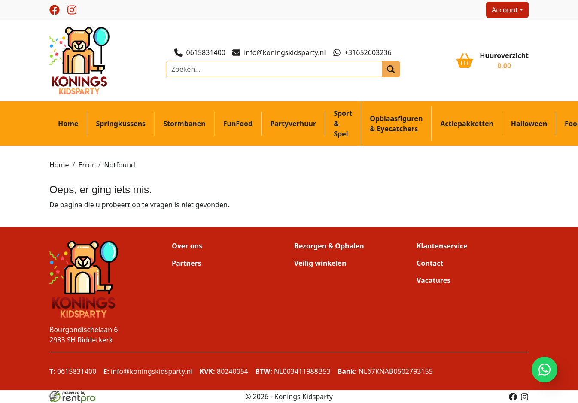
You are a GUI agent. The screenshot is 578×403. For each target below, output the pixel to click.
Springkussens (121, 123)
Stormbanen (184, 123)
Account (505, 10)
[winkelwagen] (492, 60)
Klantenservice (442, 246)
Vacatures (433, 280)
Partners (186, 263)
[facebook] (54, 10)
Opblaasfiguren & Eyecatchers (396, 123)
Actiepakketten (466, 123)
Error (87, 165)
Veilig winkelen (320, 263)
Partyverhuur (293, 123)
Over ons (187, 246)
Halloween (529, 123)
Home (68, 123)
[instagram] (72, 10)
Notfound (119, 165)
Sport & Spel (343, 124)
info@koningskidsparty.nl (279, 53)
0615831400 (199, 52)
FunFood (237, 123)
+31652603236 (362, 52)
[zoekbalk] (274, 69)
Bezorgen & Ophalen (329, 246)
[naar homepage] (79, 60)
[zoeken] (391, 69)
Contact (430, 263)
